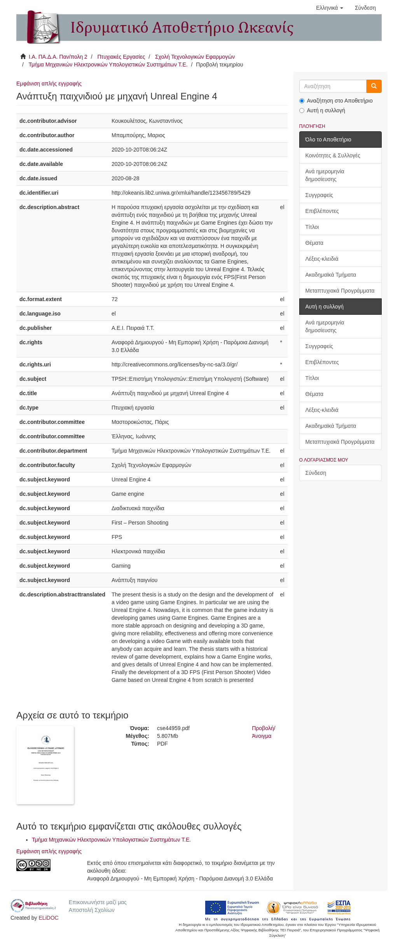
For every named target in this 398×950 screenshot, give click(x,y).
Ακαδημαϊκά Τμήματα (330, 275)
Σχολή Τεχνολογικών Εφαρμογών (195, 57)
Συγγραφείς (319, 195)
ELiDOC (48, 918)
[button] (329, 8)
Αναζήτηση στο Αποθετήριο (336, 101)
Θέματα (314, 243)
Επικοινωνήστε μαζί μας (98, 902)
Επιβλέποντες (322, 211)
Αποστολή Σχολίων (92, 910)
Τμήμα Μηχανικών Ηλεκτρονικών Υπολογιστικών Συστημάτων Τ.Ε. (107, 64)
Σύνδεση (315, 473)
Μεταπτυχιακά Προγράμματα (340, 291)
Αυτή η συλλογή (322, 110)
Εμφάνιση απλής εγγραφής (49, 83)
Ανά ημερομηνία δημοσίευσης (324, 175)
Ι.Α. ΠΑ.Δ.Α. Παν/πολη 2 (58, 57)
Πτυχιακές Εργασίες (121, 57)
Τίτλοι (312, 227)
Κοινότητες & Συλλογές (332, 155)
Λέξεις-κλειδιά (322, 259)
